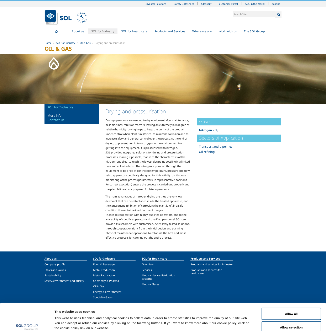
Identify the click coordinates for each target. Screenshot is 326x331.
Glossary (206, 3)
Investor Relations (156, 3)
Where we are (202, 31)
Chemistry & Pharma (106, 281)
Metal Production (104, 270)
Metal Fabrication (104, 275)
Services (147, 270)
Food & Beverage (104, 264)
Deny (291, 320)
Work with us (228, 31)
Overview (147, 264)
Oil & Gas (85, 43)
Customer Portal (228, 3)
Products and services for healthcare (206, 271)
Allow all (291, 292)
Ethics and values (55, 270)
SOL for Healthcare (134, 31)
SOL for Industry (102, 31)
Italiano (276, 3)
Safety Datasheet (184, 3)
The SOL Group (254, 31)
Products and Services (169, 31)
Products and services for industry (211, 264)
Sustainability (52, 275)
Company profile (54, 264)
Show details (216, 320)
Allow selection (291, 306)
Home (56, 31)
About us (78, 31)
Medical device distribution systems (158, 277)
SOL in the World (254, 3)
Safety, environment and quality (64, 281)
